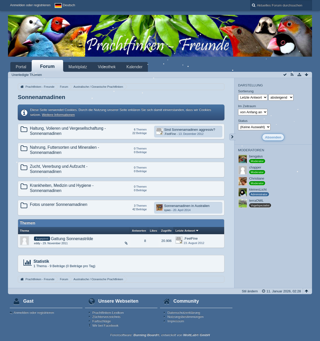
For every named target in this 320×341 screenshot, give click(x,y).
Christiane (256, 178)
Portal (21, 67)
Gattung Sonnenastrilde (72, 239)
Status (243, 121)
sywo (167, 210)
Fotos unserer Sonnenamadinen (58, 204)
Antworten (139, 230)
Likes (153, 230)
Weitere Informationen (58, 115)
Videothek (107, 67)
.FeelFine (170, 133)
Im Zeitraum (247, 106)
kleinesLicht (258, 189)
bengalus (256, 156)
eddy (37, 243)
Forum (47, 66)
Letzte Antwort (185, 230)
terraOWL (256, 201)
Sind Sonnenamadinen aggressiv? (189, 130)
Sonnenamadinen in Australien (186, 206)
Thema (24, 230)
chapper (255, 167)
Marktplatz (78, 67)
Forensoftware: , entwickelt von (160, 335)
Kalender (134, 67)
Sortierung (246, 91)
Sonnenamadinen (41, 97)
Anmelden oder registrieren (30, 5)
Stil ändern (250, 291)
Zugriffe (166, 230)
